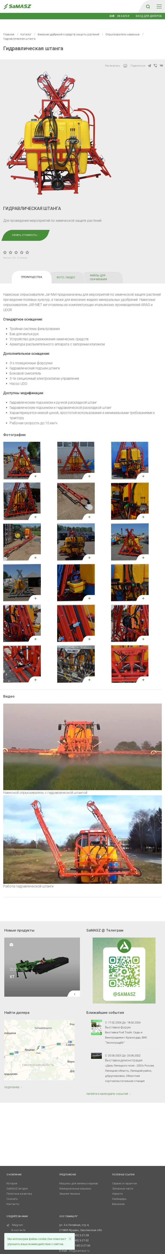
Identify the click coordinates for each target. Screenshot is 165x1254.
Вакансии (118, 1197)
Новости (117, 1187)
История (11, 1177)
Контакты (12, 1197)
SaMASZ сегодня (17, 1182)
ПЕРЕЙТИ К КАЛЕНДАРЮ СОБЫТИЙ (108, 1087)
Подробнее (13, 1081)
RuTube (13, 1228)
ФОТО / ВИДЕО (66, 271)
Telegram (14, 1218)
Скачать (12, 1192)
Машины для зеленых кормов (78, 1177)
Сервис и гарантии (124, 1177)
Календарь (119, 1192)
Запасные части (122, 1182)
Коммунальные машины (75, 1182)
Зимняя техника (69, 1187)
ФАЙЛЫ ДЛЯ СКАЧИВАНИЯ (98, 271)
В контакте (18, 1223)
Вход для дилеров (149, 16)
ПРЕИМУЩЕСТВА (31, 270)
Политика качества (19, 1187)
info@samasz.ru (79, 1244)
